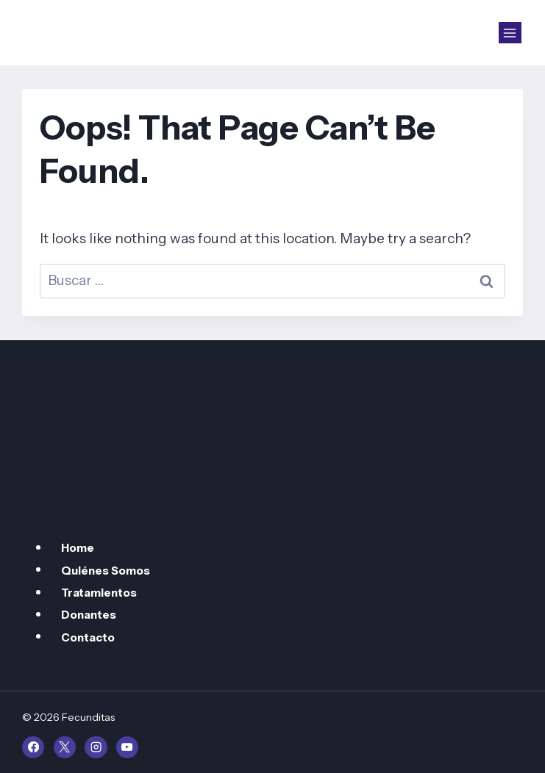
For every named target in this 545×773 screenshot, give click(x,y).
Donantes (88, 615)
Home (77, 548)
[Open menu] (510, 33)
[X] (65, 747)
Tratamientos (99, 593)
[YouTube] (127, 747)
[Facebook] (33, 747)
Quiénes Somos (105, 570)
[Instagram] (96, 747)
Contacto (88, 637)
